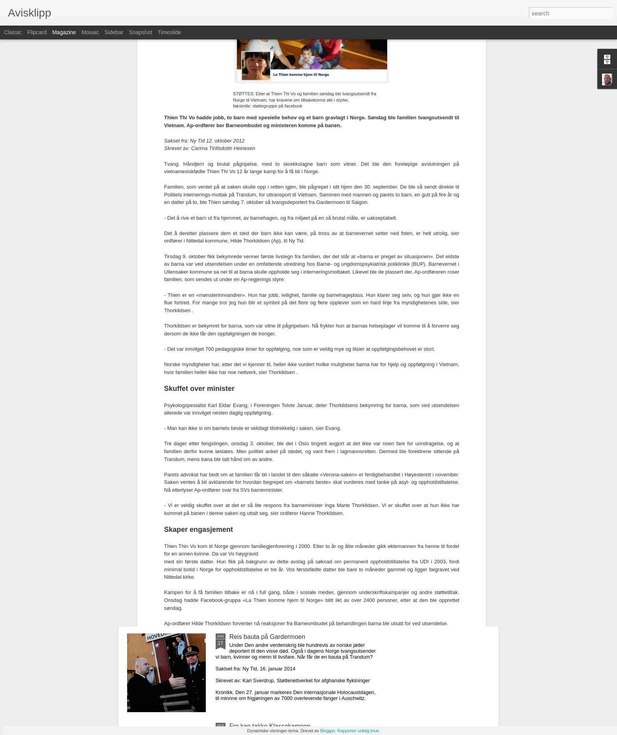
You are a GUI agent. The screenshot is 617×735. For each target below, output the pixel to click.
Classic (13, 32)
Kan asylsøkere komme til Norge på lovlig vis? (205, 533)
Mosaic (90, 32)
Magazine (64, 32)
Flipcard (37, 32)
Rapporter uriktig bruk (358, 730)
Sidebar (114, 32)
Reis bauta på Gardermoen (267, 636)
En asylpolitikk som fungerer (180, 594)
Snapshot (140, 32)
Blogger (327, 730)
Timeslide (169, 32)
